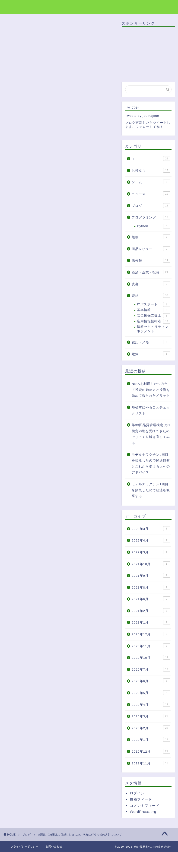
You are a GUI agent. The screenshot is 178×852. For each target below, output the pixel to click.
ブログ (13, 27)
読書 (151, 284)
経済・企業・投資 (151, 272)
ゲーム (151, 182)
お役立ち (151, 170)
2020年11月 (151, 645)
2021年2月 (151, 610)
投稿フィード (141, 799)
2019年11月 (151, 763)
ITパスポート (153, 304)
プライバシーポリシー (24, 846)
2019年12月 (151, 751)
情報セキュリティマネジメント (153, 329)
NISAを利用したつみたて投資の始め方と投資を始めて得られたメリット (151, 389)
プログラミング (151, 217)
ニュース (151, 193)
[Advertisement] (59, 289)
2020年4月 (151, 704)
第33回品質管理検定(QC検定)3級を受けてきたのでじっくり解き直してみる (151, 434)
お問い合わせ (54, 846)
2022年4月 (151, 540)
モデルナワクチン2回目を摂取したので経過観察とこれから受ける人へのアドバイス (151, 463)
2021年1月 (151, 622)
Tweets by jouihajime (142, 115)
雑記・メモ (151, 342)
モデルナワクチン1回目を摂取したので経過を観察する (151, 490)
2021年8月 (151, 587)
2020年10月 (151, 657)
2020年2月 (151, 727)
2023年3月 (151, 528)
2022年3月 (151, 552)
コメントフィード (144, 806)
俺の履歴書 (19, 6)
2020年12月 (151, 634)
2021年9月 (151, 575)
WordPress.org (143, 812)
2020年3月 (151, 716)
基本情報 (153, 310)
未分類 (151, 260)
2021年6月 (151, 598)
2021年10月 (151, 563)
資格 (151, 295)
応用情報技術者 (153, 321)
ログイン (137, 793)
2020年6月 (151, 680)
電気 (151, 354)
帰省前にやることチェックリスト (151, 410)
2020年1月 (151, 739)
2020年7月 (151, 669)
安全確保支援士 (153, 315)
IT (151, 158)
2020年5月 (151, 692)
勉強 (151, 236)
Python (153, 226)
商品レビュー (151, 248)
